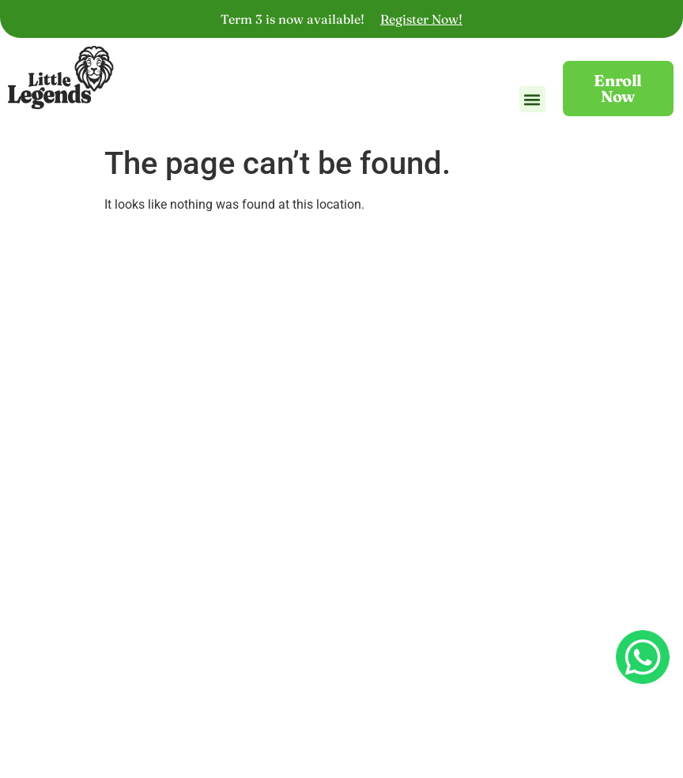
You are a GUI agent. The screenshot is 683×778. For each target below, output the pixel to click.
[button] (532, 106)
